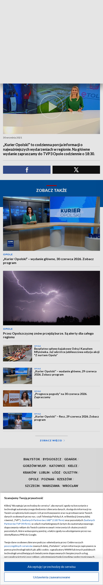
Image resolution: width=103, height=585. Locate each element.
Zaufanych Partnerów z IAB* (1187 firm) (43, 520)
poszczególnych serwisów (18, 545)
